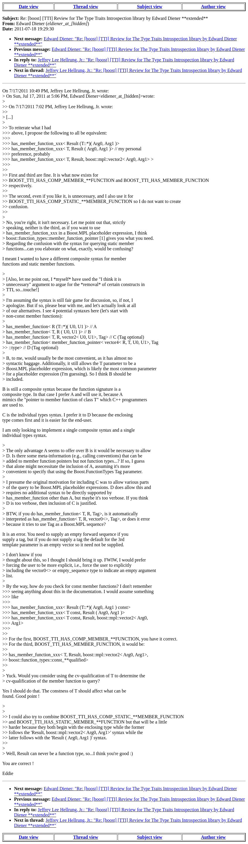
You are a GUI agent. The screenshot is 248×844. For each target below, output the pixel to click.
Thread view (85, 6)
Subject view (150, 6)
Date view (28, 6)
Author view (213, 6)
